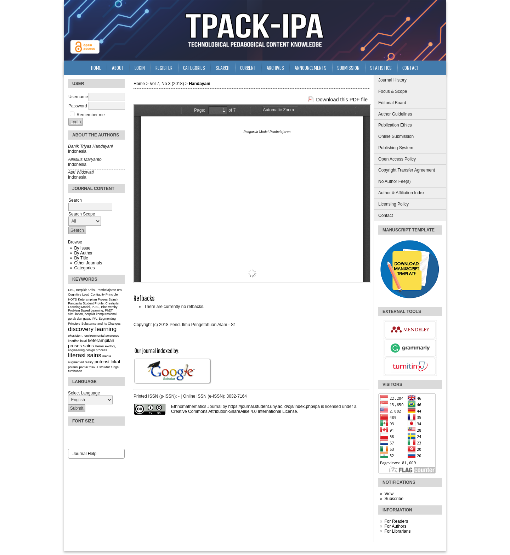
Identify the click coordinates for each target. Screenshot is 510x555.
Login (140, 67)
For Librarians (397, 531)
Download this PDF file (342, 99)
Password (77, 105)
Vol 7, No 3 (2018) (167, 83)
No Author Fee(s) (394, 181)
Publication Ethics (395, 125)
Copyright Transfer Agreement (406, 170)
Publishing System (395, 147)
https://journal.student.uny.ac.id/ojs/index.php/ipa (274, 406)
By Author (83, 253)
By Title (81, 258)
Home (96, 67)
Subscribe (393, 498)
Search (223, 67)
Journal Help (84, 453)
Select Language (84, 393)
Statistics (381, 67)
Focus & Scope (392, 91)
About (118, 67)
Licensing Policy (393, 204)
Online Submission (396, 136)
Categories (84, 267)
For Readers (396, 521)
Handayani (199, 83)
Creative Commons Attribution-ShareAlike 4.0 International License (234, 411)
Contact (385, 215)
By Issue (82, 248)
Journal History (392, 80)
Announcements (311, 67)
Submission (348, 67)
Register (163, 67)
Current (248, 67)
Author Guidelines (395, 114)
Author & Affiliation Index (401, 192)
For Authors (395, 526)
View (388, 493)
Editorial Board (392, 102)
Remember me (90, 114)
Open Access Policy (397, 159)
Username (78, 96)
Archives (275, 67)
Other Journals (88, 262)
